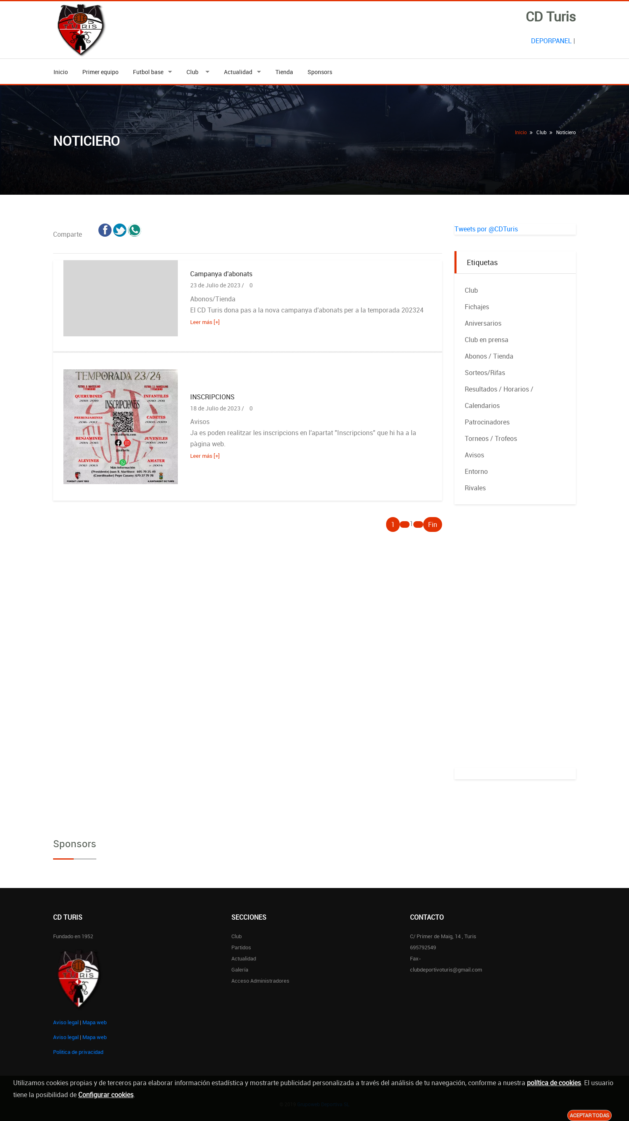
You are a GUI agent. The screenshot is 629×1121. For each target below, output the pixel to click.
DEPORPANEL (551, 40)
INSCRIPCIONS (212, 396)
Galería (239, 969)
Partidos (241, 947)
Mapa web (94, 1022)
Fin (432, 524)
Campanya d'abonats (221, 273)
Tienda (284, 72)
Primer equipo (100, 72)
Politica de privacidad (78, 1052)
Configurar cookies (105, 1094)
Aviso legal (66, 1022)
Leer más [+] (205, 322)
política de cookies (554, 1082)
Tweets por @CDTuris (486, 228)
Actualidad (238, 72)
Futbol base (148, 72)
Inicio (61, 72)
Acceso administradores (260, 980)
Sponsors (320, 72)
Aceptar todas (589, 1115)
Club (193, 72)
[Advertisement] (515, 644)
